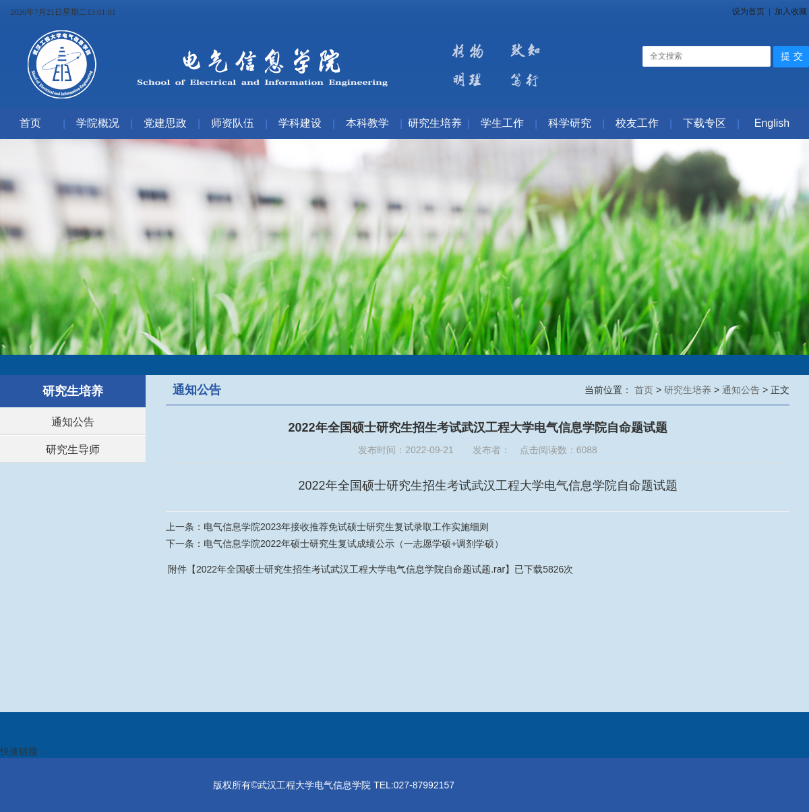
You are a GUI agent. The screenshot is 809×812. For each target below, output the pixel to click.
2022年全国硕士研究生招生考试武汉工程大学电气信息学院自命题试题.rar (350, 569)
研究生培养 (689, 389)
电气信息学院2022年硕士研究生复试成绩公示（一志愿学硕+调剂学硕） (354, 543)
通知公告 (72, 422)
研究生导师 (73, 449)
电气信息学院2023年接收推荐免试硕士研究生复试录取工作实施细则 (346, 526)
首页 (645, 389)
